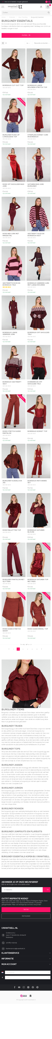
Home (3, 17)
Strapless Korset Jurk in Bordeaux (38, 136)
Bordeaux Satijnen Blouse (36, 531)
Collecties (12, 17)
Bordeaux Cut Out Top (13, 85)
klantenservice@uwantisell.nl (15, 948)
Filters (26, 35)
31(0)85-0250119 (11, 943)
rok (12, 811)
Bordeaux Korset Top (37, 431)
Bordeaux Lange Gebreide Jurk (10, 333)
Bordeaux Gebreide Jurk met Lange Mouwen (38, 284)
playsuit (4, 836)
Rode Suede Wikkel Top (38, 629)
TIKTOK (26, 909)
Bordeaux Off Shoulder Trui (38, 333)
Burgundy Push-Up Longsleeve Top (11, 136)
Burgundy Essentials (37, 17)
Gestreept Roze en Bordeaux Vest (36, 234)
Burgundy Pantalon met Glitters (13, 580)
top (45, 751)
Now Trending (23, 17)
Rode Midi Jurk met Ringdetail (11, 234)
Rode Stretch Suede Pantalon (12, 432)
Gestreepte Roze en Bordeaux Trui (11, 284)
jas (27, 768)
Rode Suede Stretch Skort (12, 630)
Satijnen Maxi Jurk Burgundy (36, 185)
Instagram (26, 916)
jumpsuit (45, 834)
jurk (12, 790)
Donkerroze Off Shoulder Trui (35, 383)
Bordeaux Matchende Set (37, 482)
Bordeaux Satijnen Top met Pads (38, 580)
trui (12, 729)
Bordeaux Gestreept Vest (12, 383)
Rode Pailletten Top (12, 530)
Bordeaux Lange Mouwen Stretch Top (37, 86)
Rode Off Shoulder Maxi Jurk (13, 185)
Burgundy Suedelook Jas (12, 482)
